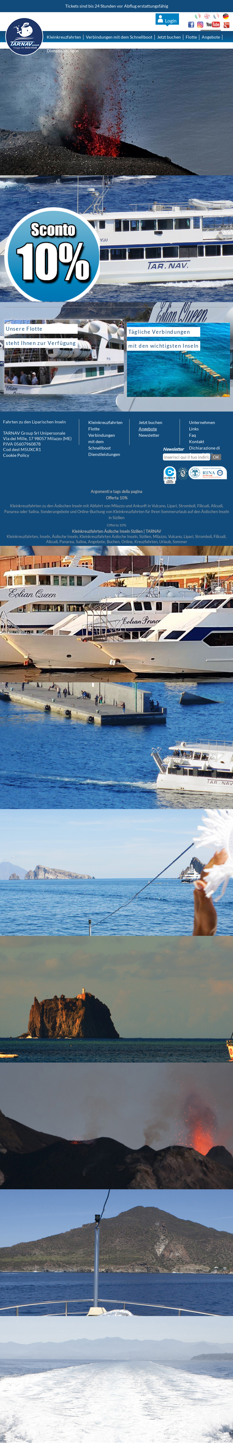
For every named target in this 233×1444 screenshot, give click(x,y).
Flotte (191, 37)
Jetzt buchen (169, 37)
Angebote (211, 37)
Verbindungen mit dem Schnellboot (119, 37)
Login (171, 20)
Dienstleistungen (63, 50)
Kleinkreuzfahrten (64, 37)
